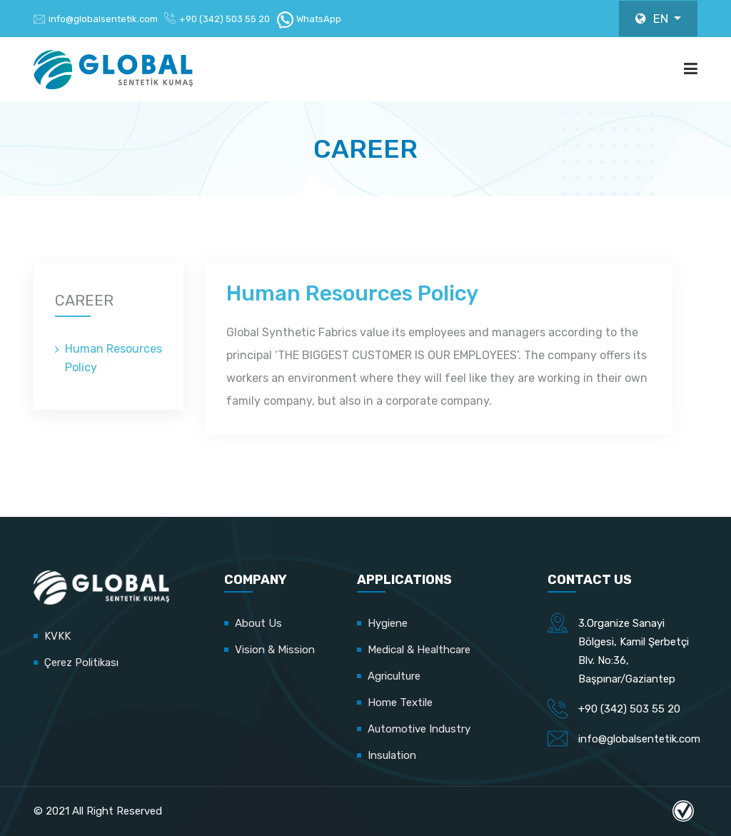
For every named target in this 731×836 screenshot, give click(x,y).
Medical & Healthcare (419, 649)
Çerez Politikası (81, 662)
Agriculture (394, 676)
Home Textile (400, 702)
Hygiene (388, 623)
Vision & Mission (275, 649)
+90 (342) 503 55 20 (224, 19)
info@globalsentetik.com (103, 19)
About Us (258, 623)
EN (653, 18)
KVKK (57, 636)
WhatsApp (308, 19)
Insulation (392, 755)
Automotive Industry (419, 728)
